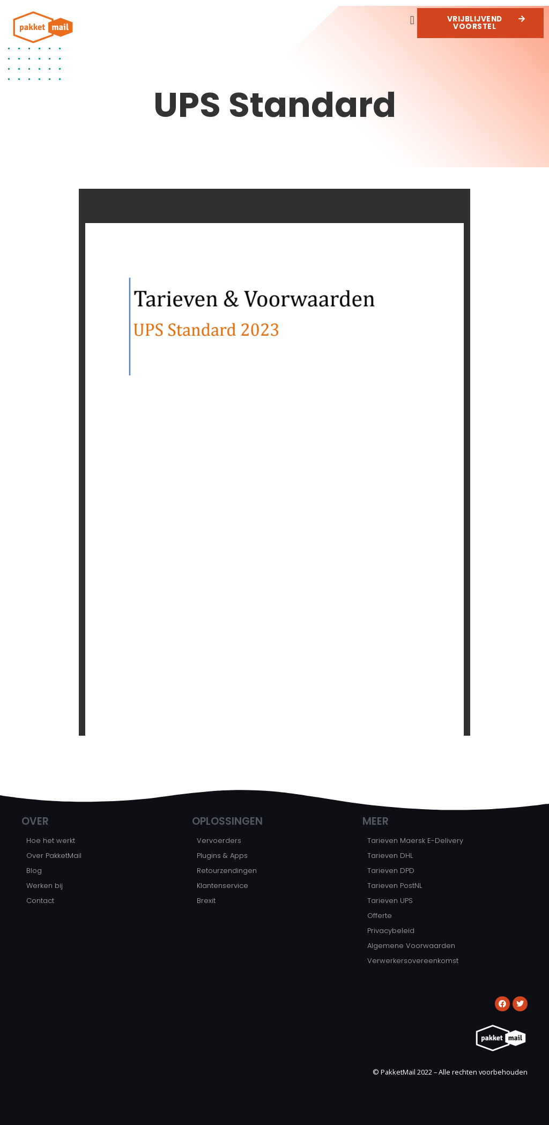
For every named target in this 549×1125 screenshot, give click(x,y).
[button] (412, 20)
